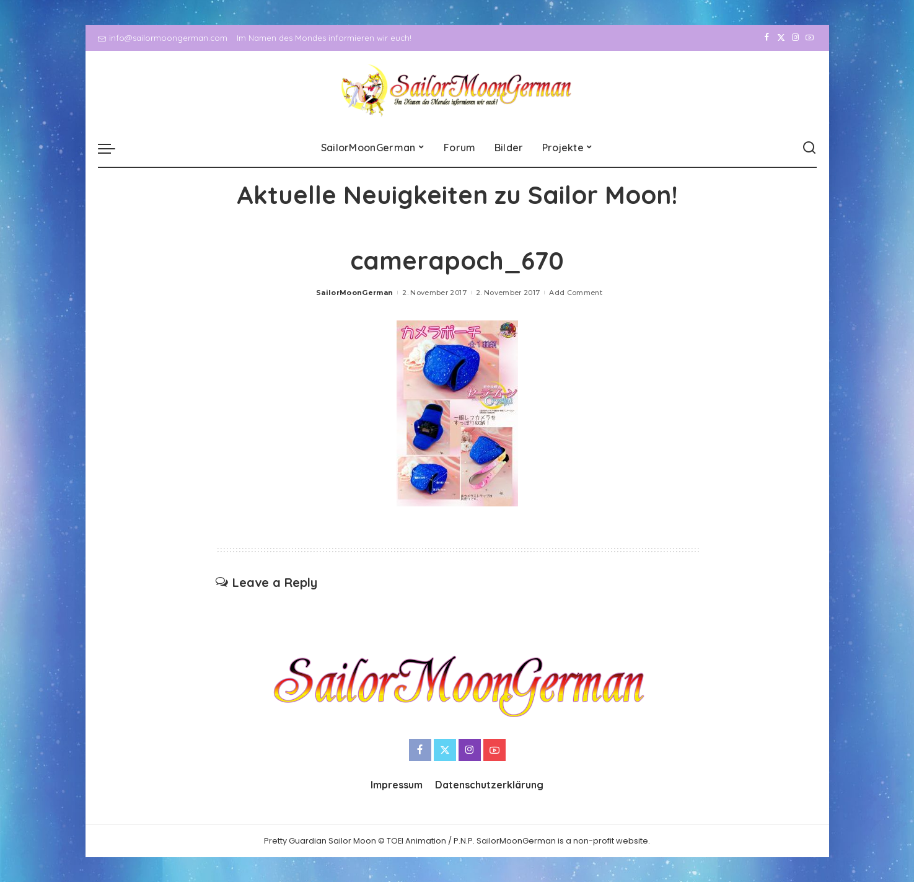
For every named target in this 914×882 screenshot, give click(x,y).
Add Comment (575, 292)
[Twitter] (781, 38)
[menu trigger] (113, 148)
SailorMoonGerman (354, 292)
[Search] (809, 148)
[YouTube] (809, 38)
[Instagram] (795, 38)
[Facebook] (767, 38)
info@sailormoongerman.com (162, 38)
